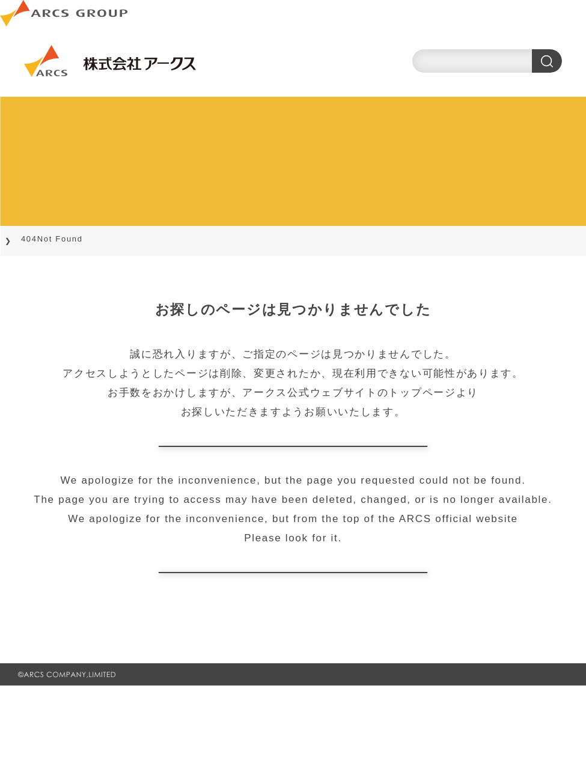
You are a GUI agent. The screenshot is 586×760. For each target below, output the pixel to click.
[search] (487, 61)
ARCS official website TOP (293, 628)
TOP (24, 238)
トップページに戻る (292, 465)
